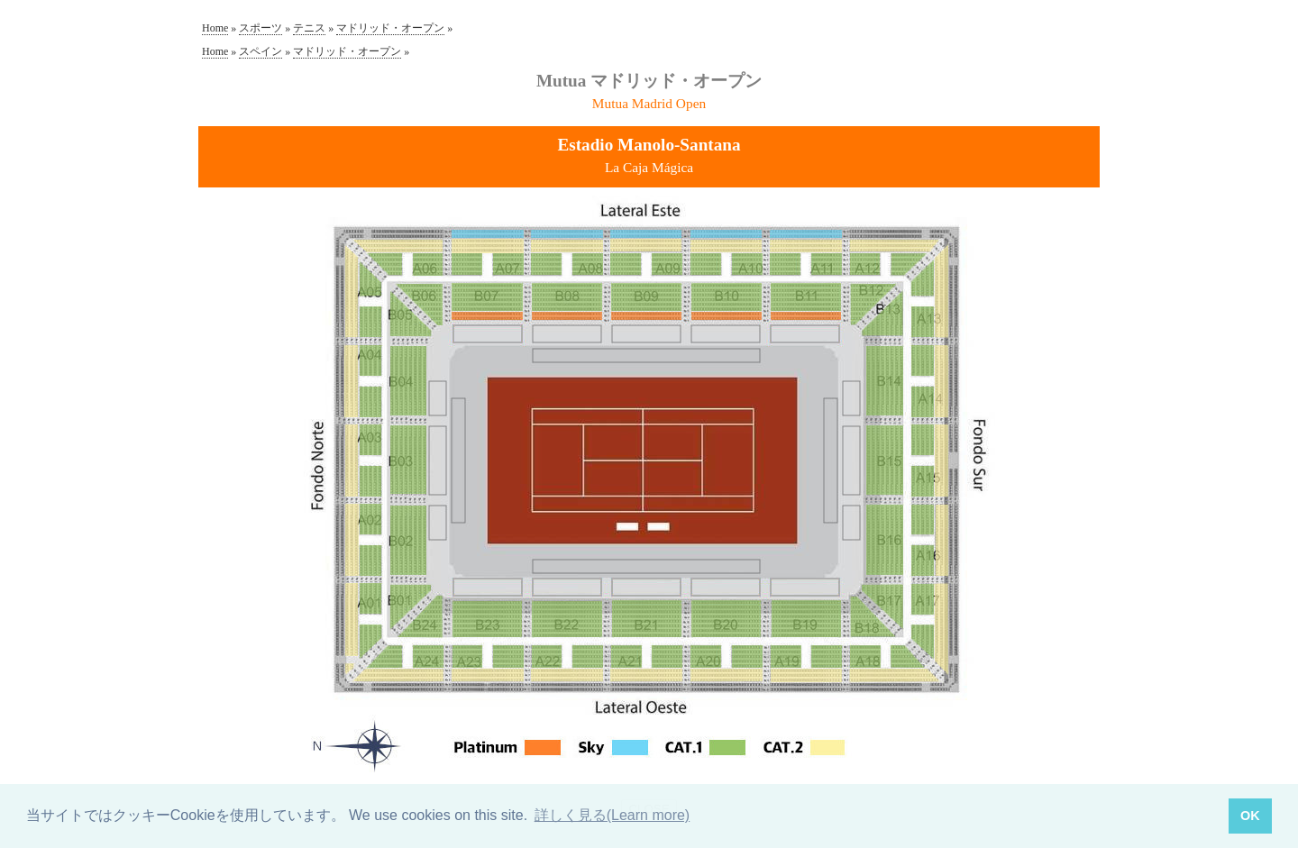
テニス (309, 28)
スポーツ (260, 28)
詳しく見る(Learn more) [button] (612, 815)
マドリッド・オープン (390, 28)
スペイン (260, 51)
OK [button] (1250, 815)
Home (215, 28)
